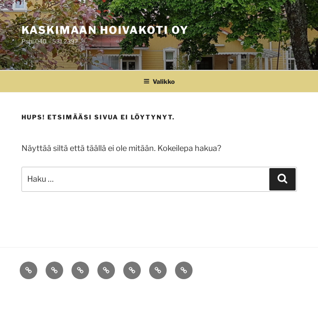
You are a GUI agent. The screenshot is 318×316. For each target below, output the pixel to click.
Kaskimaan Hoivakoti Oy (105, 30)
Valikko (159, 81)
